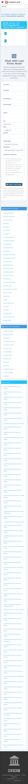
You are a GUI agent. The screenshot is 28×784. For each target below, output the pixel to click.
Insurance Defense (8, 261)
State (4, 127)
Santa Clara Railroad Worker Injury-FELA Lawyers (13, 672)
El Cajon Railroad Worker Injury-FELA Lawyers (12, 454)
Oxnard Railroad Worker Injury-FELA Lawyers (12, 584)
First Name (6, 84)
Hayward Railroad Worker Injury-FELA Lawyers (12, 507)
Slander (5, 299)
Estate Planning (7, 358)
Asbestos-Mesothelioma (9, 216)
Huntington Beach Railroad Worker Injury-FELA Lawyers (13, 512)
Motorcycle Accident (8, 268)
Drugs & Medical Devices (9, 258)
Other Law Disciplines (11, 326)
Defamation (6, 251)
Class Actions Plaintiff (8, 237)
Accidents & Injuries (11, 209)
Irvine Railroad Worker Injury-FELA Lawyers (13, 522)
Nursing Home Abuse (8, 272)
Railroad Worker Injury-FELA (10, 289)
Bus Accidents (6, 230)
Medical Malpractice (8, 265)
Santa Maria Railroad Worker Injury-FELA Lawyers (13, 682)
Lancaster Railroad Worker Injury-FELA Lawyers (12, 526)
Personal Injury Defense (9, 282)
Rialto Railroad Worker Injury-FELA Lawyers (13, 609)
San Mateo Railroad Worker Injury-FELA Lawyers (12, 661)
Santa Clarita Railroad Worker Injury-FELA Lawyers (13, 677)
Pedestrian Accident (8, 275)
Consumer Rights (7, 348)
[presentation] (14, 179)
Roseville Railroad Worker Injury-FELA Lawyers (12, 624)
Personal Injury (7, 279)
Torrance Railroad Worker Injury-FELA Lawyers (12, 719)
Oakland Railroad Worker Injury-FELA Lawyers (12, 563)
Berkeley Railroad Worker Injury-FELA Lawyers (12, 403)
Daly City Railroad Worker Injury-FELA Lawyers (12, 443)
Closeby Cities (7, 382)
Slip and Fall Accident (8, 303)
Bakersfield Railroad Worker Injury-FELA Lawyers (13, 398)
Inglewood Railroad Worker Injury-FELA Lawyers (12, 517)
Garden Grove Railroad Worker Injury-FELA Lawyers (13, 496)
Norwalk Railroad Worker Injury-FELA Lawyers (12, 557)
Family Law (6, 362)
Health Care (6, 365)
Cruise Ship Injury (7, 244)
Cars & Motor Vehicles (8, 341)
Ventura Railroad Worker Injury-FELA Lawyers (12, 730)
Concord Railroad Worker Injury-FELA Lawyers (12, 428)
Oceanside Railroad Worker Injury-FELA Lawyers (12, 568)
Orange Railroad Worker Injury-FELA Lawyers (12, 579)
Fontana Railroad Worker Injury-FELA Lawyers (12, 475)
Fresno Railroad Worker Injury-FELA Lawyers (12, 485)
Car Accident (6, 234)
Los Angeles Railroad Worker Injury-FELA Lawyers (13, 536)
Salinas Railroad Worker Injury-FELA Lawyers (12, 635)
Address (5, 112)
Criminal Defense (7, 352)
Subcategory (6, 147)
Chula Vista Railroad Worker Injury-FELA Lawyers (13, 419)
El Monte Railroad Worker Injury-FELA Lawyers (12, 459)
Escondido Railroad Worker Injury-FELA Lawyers (12, 464)
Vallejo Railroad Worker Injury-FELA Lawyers (12, 724)
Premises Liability (7, 286)
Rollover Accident (7, 292)
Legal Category (7, 141)
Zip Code (5, 133)
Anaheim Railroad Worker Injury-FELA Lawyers (12, 387)
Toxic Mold (6, 306)
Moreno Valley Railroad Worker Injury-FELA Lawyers (13, 547)
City (4, 121)
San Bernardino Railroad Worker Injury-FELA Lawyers (13, 640)
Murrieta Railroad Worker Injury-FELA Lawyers (12, 552)
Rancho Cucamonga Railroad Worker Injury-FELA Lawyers (12, 605)
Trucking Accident (7, 313)
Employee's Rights (7, 355)
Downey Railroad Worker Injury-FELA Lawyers (12, 449)
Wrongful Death (7, 320)
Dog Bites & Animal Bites (9, 254)
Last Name (6, 90)
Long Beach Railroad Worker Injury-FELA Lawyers (13, 531)
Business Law (6, 338)
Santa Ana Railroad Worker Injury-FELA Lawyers (12, 666)
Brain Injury (6, 227)
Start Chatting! (14, 184)
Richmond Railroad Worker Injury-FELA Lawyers (12, 614)
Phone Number (7, 104)
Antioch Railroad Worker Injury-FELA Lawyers (12, 392)
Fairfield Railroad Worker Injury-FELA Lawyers (12, 470)
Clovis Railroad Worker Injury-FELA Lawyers (13, 423)
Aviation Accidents (7, 220)
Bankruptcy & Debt (8, 334)
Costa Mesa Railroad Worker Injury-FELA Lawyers (13, 438)
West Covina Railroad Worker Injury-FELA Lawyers (13, 745)
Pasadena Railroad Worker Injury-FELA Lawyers (12, 594)
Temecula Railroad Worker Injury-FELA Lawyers (12, 708)
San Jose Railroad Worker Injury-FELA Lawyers (12, 656)
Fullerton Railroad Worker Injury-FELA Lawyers (12, 491)
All (2, 14)
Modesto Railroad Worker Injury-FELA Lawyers (12, 542)
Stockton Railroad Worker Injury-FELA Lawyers (12, 698)
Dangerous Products (8, 247)
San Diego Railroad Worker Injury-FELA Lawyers (12, 645)
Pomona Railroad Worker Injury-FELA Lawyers (12, 600)
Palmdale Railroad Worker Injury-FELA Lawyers (12, 589)
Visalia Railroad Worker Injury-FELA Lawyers (11, 740)
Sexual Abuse (6, 296)
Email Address (7, 98)
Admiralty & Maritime (8, 213)
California (7, 14)
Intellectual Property (8, 369)
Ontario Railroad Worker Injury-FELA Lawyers (12, 573)
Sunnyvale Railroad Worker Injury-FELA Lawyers (12, 703)
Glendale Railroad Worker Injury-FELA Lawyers (12, 501)
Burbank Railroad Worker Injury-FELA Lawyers (12, 408)
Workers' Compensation (9, 317)
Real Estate (6, 376)
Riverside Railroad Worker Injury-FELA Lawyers (12, 619)
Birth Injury (6, 223)
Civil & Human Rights (8, 345)
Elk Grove (14, 14)
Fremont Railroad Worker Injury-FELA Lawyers (12, 480)
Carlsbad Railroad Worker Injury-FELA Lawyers (12, 414)
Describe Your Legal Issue (10, 154)
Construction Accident (8, 240)
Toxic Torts (6, 310)
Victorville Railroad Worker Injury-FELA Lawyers (12, 735)
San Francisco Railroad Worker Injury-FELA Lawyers (13, 650)
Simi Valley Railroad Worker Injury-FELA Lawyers (12, 693)
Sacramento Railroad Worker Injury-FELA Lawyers (13, 629)
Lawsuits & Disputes (8, 372)
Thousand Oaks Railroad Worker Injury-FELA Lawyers (13, 714)
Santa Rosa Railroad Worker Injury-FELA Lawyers (13, 687)
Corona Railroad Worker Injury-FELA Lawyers (12, 433)
